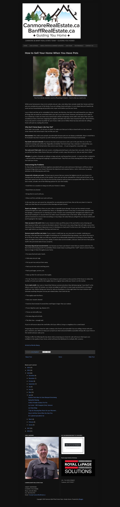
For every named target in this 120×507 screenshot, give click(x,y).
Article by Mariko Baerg (32, 345)
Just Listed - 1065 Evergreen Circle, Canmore (40, 405)
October (31, 381)
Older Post (92, 357)
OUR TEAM (69, 45)
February (31, 422)
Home (60, 357)
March (30, 419)
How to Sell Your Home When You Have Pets (40, 413)
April (30, 395)
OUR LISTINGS (34, 45)
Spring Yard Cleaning (33, 400)
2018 (28, 373)
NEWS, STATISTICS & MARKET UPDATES (51, 45)
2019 (28, 370)
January (31, 425)
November (32, 378)
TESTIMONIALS (79, 45)
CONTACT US (89, 45)
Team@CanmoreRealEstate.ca (37, 495)
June (30, 389)
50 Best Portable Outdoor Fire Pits (37, 402)
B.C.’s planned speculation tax (36, 416)
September (32, 384)
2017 (28, 428)
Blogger (81, 499)
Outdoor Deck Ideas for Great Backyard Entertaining (42, 397)
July (30, 387)
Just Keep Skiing (32, 408)
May (30, 392)
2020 (28, 367)
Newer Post (28, 357)
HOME (25, 45)
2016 (28, 431)
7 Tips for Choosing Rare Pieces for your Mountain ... (42, 410)
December (32, 375)
